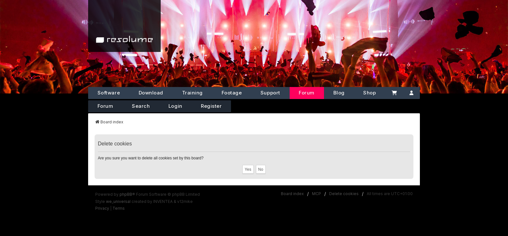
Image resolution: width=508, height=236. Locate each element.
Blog (339, 93)
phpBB (126, 194)
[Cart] (394, 93)
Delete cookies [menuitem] (344, 193)
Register (211, 106)
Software (109, 93)
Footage (232, 93)
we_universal (118, 201)
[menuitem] (102, 208)
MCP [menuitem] (316, 193)
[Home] (124, 26)
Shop (369, 93)
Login (175, 106)
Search (141, 106)
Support (270, 93)
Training (192, 93)
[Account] (411, 93)
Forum (307, 93)
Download (151, 93)
